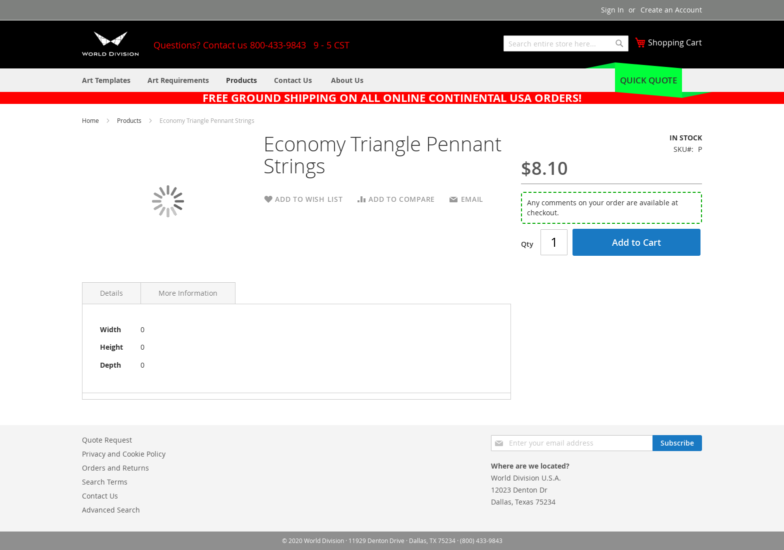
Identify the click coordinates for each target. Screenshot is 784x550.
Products (130, 120)
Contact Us (100, 496)
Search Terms (105, 482)
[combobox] (566, 43)
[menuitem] (347, 80)
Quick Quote (648, 80)
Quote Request (107, 440)
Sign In (612, 9)
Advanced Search (111, 510)
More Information (188, 293)
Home (91, 120)
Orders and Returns (115, 468)
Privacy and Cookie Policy (124, 454)
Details (111, 293)
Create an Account (671, 9)
